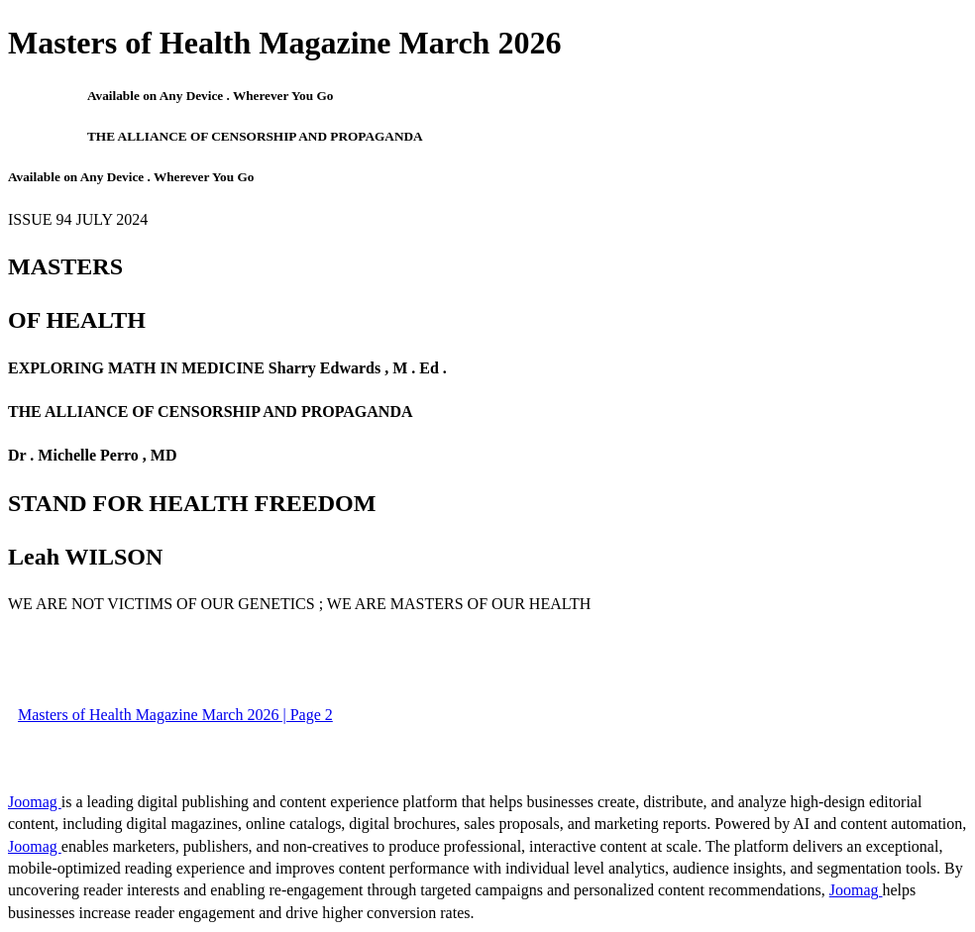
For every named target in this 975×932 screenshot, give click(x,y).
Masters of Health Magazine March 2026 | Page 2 (175, 714)
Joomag (34, 801)
